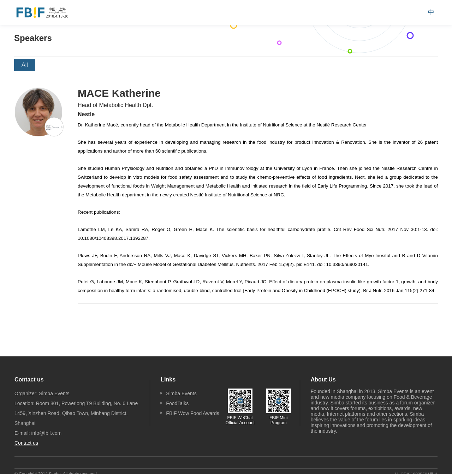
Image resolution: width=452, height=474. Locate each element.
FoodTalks (177, 403)
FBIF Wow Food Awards (192, 413)
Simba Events (181, 393)
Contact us (26, 443)
